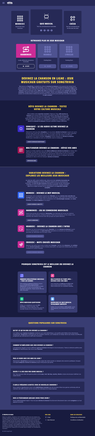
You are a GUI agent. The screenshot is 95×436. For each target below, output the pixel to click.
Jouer (26, 66)
